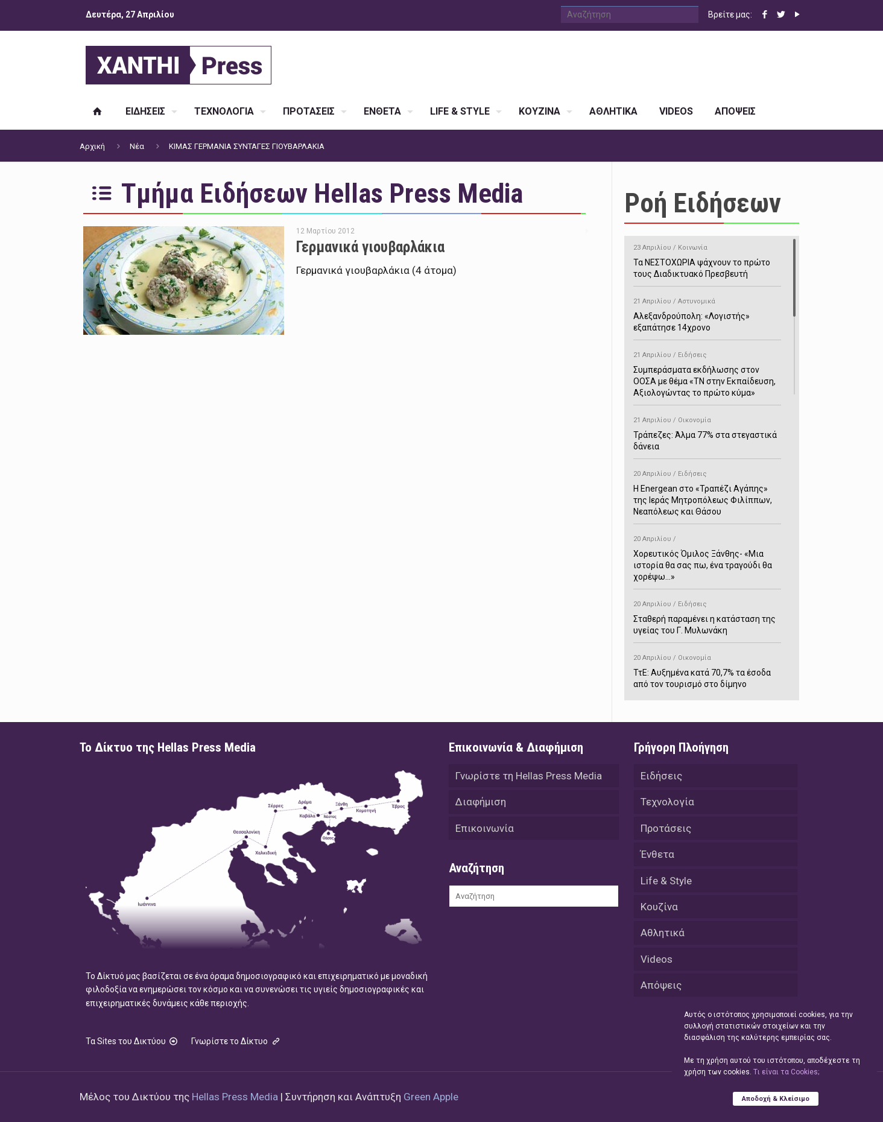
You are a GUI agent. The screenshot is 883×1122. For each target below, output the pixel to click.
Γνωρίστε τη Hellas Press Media (528, 776)
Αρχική (92, 146)
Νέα (137, 146)
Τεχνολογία (667, 802)
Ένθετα (657, 855)
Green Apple (431, 1097)
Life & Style (666, 882)
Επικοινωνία (484, 829)
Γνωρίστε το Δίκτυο (236, 1041)
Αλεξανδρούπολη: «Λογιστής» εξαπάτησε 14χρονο (707, 312)
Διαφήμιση (480, 802)
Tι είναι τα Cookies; (786, 1072)
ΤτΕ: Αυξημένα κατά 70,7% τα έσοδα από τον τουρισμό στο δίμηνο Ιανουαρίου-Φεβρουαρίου (707, 674)
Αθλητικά (663, 935)
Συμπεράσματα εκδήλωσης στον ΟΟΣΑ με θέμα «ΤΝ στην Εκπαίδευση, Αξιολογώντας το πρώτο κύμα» (707, 372)
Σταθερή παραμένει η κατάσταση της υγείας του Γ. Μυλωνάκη (707, 615)
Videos (657, 962)
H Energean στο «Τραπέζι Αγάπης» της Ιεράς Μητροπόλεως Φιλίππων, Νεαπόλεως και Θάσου (707, 490)
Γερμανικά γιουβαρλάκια (370, 247)
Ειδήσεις (661, 776)
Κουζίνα (659, 908)
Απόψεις (661, 988)
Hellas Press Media (235, 1097)
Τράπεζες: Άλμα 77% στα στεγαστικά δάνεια (707, 431)
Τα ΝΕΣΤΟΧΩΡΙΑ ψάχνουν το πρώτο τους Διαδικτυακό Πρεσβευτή (707, 259)
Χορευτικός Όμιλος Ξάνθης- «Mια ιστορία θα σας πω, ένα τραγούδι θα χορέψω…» (707, 556)
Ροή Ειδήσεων (702, 203)
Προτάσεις (666, 829)
